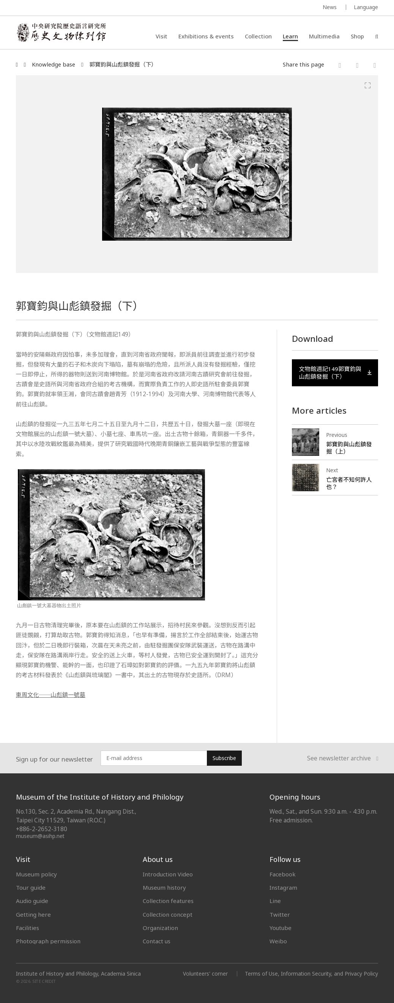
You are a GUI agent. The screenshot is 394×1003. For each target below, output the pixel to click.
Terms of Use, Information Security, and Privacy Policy (311, 973)
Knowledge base (53, 64)
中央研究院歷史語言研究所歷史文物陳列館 (62, 33)
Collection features (168, 901)
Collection (258, 36)
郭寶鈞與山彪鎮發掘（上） (349, 448)
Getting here (33, 914)
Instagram (283, 887)
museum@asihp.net (40, 836)
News (330, 7)
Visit (161, 36)
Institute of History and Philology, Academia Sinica (78, 973)
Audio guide (32, 901)
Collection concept (167, 914)
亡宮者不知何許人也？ (349, 483)
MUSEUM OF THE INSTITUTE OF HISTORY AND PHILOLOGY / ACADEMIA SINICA (91, 8)
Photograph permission (48, 941)
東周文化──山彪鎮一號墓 (51, 695)
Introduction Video (168, 874)
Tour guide (31, 887)
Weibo (278, 941)
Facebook (282, 874)
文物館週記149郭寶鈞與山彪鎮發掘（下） (335, 372)
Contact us (157, 941)
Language (366, 7)
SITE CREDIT (44, 981)
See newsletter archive (342, 758)
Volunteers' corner (204, 973)
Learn (290, 36)
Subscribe (224, 758)
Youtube (280, 928)
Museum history (165, 887)
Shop (357, 36)
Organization (160, 928)
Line (275, 901)
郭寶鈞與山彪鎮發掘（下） (123, 64)
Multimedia (324, 36)
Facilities (27, 928)
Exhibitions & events (206, 36)
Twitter (279, 914)
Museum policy (36, 874)
